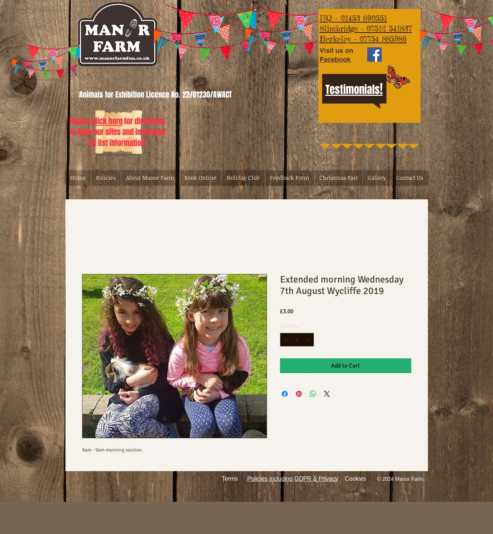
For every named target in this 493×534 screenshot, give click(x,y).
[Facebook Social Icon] (374, 54)
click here (107, 121)
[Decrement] (285, 339)
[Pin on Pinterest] (298, 393)
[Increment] (308, 339)
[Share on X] (327, 393)
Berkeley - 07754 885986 (363, 39)
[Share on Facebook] (284, 393)
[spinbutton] (297, 339)
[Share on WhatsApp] (312, 393)
